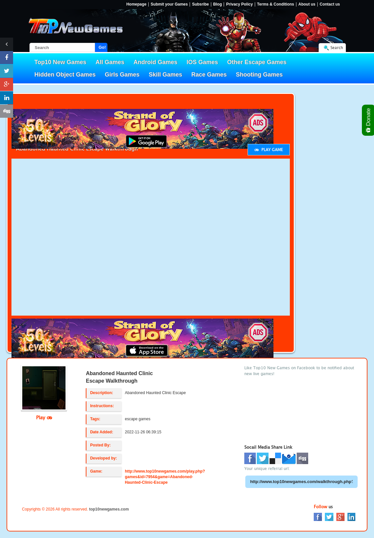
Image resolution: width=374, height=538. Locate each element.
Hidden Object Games (65, 74)
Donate (368, 120)
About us (306, 4)
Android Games (156, 62)
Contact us (330, 4)
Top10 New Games (60, 62)
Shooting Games (259, 74)
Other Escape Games (257, 62)
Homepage (136, 4)
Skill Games (165, 74)
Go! (102, 47)
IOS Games (202, 62)
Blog (217, 4)
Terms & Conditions (275, 4)
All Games (110, 62)
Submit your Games (169, 4)
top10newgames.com (109, 509)
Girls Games (122, 74)
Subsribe (200, 4)
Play (44, 417)
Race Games (209, 74)
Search (336, 47)
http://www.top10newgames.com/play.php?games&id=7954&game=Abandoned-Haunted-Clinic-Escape (165, 477)
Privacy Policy (239, 4)
